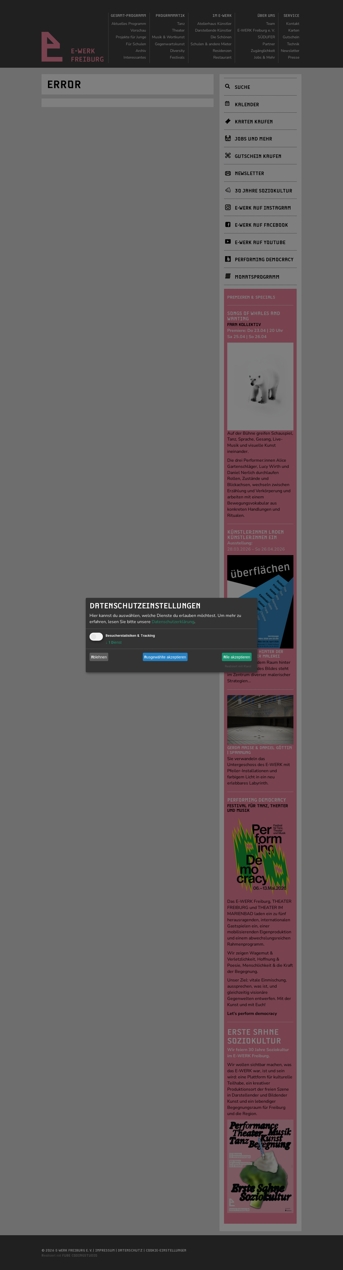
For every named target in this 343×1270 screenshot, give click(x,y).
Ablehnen (99, 657)
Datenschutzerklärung (173, 622)
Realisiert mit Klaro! (238, 666)
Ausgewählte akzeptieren (165, 657)
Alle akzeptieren (236, 657)
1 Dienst (114, 642)
